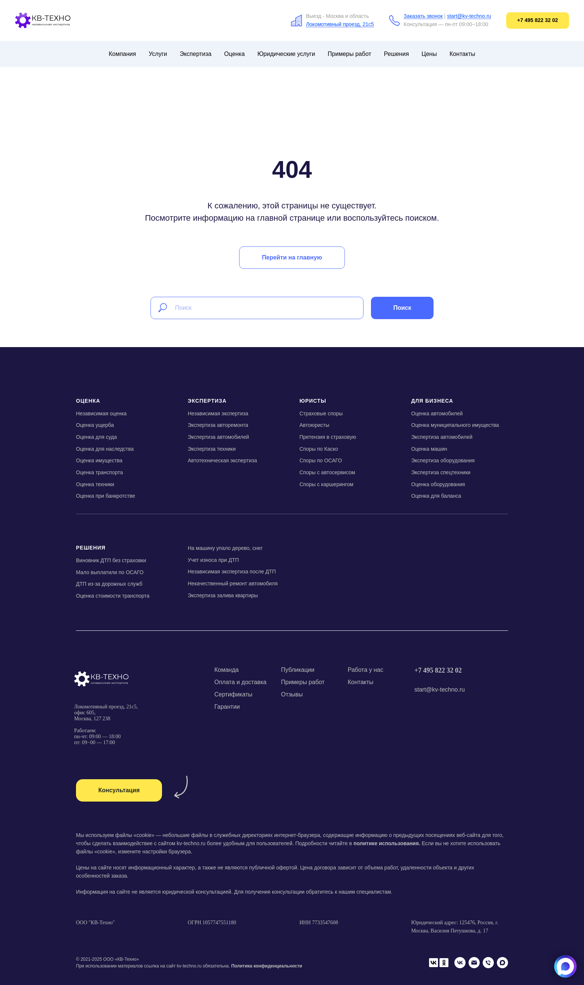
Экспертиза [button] (195, 54)
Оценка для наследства (105, 449)
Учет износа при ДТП (213, 560)
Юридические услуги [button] (286, 54)
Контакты (462, 54)
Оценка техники (95, 484)
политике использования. (386, 843)
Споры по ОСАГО (320, 460)
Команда (227, 670)
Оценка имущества (99, 460)
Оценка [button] (234, 54)
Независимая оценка (101, 413)
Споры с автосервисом (327, 472)
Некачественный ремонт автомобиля (233, 583)
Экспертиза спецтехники (440, 472)
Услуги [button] (158, 54)
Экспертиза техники (212, 449)
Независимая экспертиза (218, 413)
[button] (119, 790)
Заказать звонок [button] (423, 16)
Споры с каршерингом (326, 484)
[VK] (460, 962)
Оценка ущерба (95, 425)
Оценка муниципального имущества (455, 425)
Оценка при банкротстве (105, 496)
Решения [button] (396, 54)
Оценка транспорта (99, 472)
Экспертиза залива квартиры (223, 595)
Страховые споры (321, 413)
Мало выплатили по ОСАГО (109, 572)
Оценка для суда (96, 437)
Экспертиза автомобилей (218, 437)
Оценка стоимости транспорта (112, 596)
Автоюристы (314, 425)
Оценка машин (429, 449)
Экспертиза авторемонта (218, 425)
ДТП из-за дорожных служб (109, 584)
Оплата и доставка (241, 682)
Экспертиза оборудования (443, 460)
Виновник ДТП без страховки (111, 560)
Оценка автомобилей (437, 413)
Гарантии (227, 707)
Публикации (298, 670)
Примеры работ (349, 54)
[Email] (474, 962)
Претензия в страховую (327, 437)
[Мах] (502, 962)
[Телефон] (488, 962)
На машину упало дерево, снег (225, 548)
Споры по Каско (318, 449)
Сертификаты (234, 694)
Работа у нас (365, 670)
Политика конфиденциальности (266, 966)
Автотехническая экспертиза (222, 460)
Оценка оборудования (438, 484)
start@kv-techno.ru (469, 16)
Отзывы (292, 694)
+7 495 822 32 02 (438, 670)
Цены (429, 54)
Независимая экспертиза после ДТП (232, 572)
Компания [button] (122, 54)
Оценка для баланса (436, 496)
